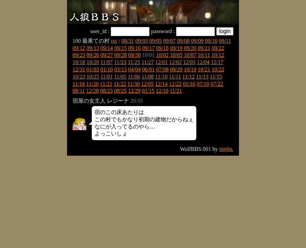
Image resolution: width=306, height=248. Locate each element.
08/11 (79, 91)
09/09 (197, 41)
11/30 (133, 84)
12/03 (189, 62)
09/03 (141, 41)
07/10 (203, 84)
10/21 (204, 69)
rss (114, 41)
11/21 (106, 84)
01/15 (148, 91)
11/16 (79, 84)
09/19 (176, 48)
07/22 (217, 84)
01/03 (92, 69)
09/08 (183, 41)
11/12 (188, 77)
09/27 (106, 55)
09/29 (176, 69)
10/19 (190, 69)
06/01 (148, 69)
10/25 (92, 77)
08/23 (106, 91)
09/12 (79, 48)
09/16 (134, 48)
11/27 (147, 62)
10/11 (204, 55)
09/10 (211, 41)
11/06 (134, 77)
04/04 (134, 69)
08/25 (120, 91)
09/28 (120, 55)
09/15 (120, 48)
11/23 (120, 62)
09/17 (148, 48)
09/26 (92, 55)
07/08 (162, 69)
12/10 (162, 91)
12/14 (161, 84)
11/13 (202, 77)
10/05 (176, 55)
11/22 (120, 84)
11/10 (161, 77)
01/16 (189, 84)
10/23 (79, 77)
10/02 (162, 55)
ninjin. (226, 149)
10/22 (218, 69)
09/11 (225, 41)
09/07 (169, 41)
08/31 (127, 41)
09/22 (218, 48)
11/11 (175, 77)
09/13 (92, 48)
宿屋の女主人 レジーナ (101, 101)
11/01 (106, 77)
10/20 (92, 62)
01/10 (106, 69)
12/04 (203, 62)
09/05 (155, 41)
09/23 (79, 55)
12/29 (134, 91)
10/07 (190, 55)
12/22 (175, 84)
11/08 (147, 77)
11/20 (92, 84)
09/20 (190, 48)
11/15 (216, 77)
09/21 (204, 48)
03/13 (120, 69)
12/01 (161, 62)
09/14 (106, 48)
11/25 (134, 62)
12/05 (147, 84)
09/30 (134, 55)
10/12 (217, 55)
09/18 (162, 48)
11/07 (106, 62)
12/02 (175, 62)
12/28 (92, 91)
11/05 (120, 77)
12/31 (79, 69)
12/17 (217, 62)
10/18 (79, 62)
